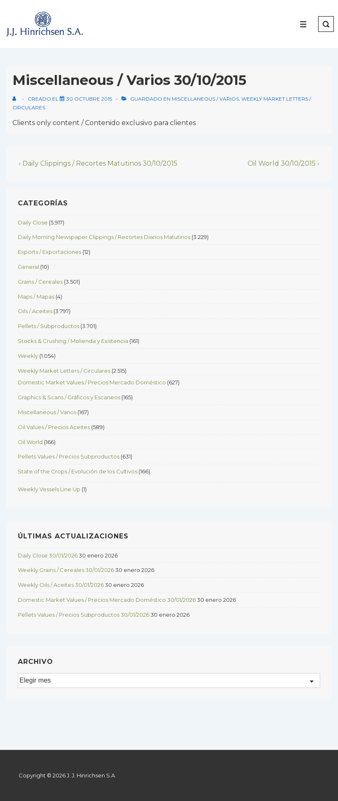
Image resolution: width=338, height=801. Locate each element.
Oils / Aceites (35, 311)
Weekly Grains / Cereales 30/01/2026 (66, 570)
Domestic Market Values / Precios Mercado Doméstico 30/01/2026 (107, 599)
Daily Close (33, 222)
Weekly (28, 355)
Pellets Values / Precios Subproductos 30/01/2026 (83, 614)
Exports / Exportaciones (49, 252)
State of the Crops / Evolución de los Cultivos (77, 471)
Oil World (30, 442)
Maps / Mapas (36, 296)
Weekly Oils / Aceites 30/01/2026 (61, 584)
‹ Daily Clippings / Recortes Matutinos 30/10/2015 (98, 163)
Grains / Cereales (40, 281)
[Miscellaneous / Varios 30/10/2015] (89, 99)
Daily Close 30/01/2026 (48, 555)
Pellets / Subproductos (48, 326)
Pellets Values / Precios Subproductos (68, 456)
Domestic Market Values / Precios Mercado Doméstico (92, 382)
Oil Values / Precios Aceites (54, 427)
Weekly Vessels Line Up (49, 489)
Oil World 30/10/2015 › (283, 163)
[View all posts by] (15, 99)
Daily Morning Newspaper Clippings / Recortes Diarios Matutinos (104, 237)
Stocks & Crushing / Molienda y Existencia (73, 341)
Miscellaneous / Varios (205, 99)
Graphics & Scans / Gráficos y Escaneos (69, 397)
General (28, 266)
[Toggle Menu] (303, 24)
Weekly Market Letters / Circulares (64, 370)
